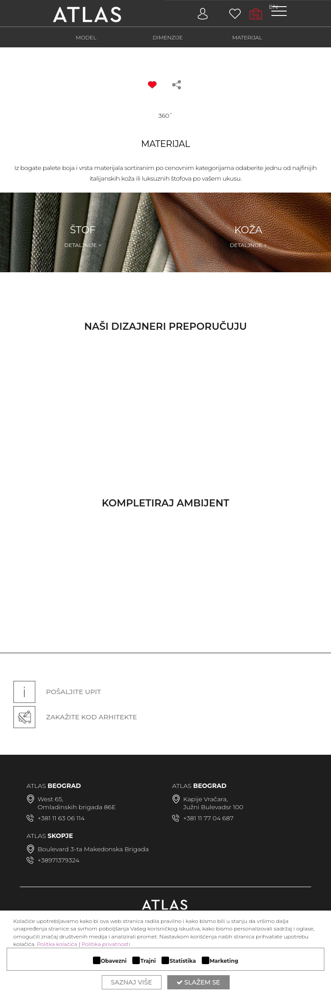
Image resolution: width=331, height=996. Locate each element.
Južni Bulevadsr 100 (213, 807)
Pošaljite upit (57, 692)
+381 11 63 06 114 (61, 818)
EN (273, 7)
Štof (82, 236)
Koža (248, 236)
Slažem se (198, 982)
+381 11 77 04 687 (208, 818)
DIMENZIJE (168, 37)
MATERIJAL (247, 37)
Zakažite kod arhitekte (75, 717)
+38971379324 (58, 860)
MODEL (86, 37)
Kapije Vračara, (205, 799)
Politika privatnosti (105, 944)
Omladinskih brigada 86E (77, 807)
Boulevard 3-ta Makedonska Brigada (93, 849)
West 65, (50, 799)
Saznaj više (131, 982)
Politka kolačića (57, 944)
